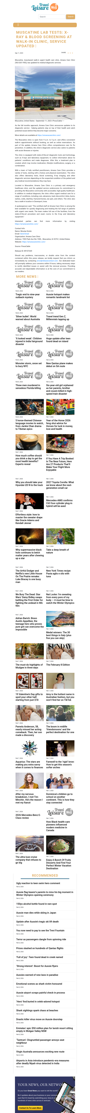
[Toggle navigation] (18, 25)
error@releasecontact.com (47, 261)
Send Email (24, 234)
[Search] (51, 16)
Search (71, 17)
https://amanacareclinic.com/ (49, 135)
